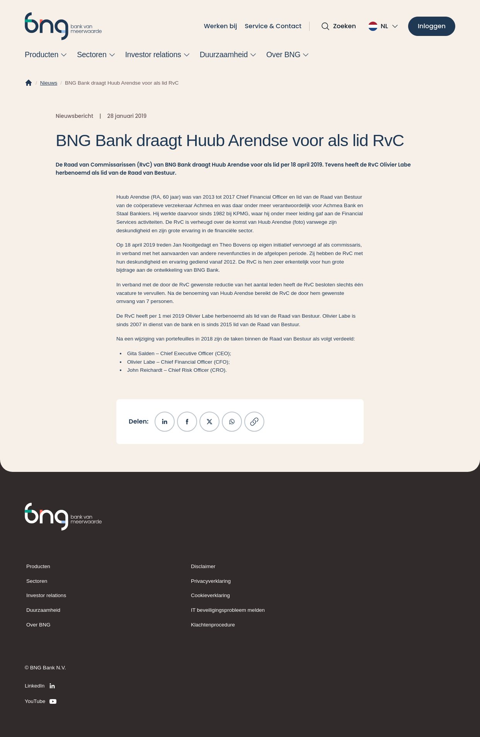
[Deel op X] (209, 422)
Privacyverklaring (211, 581)
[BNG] (63, 26)
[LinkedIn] (41, 686)
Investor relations (46, 595)
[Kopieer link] (254, 422)
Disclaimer (203, 566)
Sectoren (36, 581)
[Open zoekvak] (338, 26)
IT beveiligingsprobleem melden (228, 610)
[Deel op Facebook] (187, 422)
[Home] (28, 83)
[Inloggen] (431, 26)
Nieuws (48, 83)
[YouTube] (41, 701)
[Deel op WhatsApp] (232, 422)
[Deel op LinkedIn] (165, 422)
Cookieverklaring (210, 595)
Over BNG (38, 625)
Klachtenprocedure (213, 625)
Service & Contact (273, 26)
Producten (38, 566)
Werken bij (220, 26)
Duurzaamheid (43, 610)
